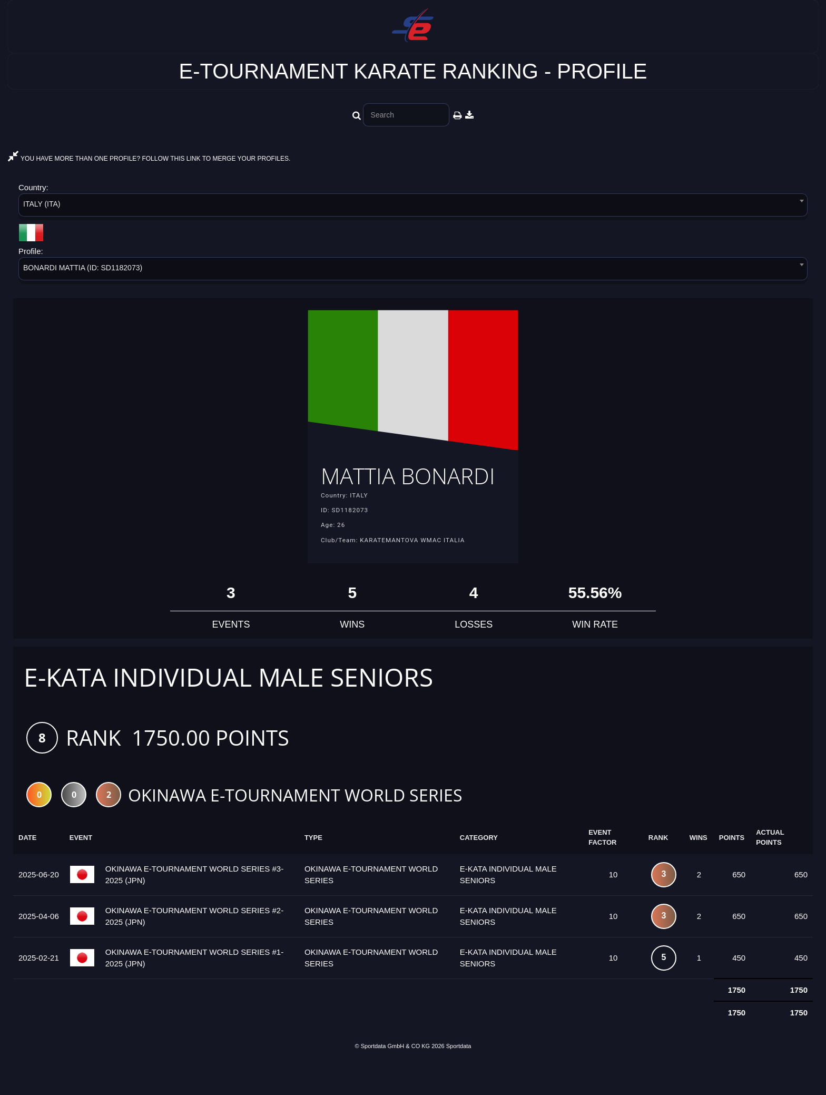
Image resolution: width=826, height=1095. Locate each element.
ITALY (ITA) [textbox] (42, 204)
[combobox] (413, 206)
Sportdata (458, 1077)
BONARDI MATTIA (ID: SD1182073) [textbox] (82, 267)
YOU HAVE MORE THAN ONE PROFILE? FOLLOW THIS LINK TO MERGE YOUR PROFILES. (149, 158)
